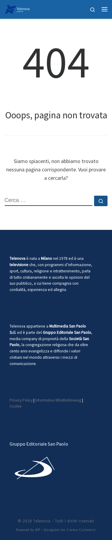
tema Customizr (83, 530)
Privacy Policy (21, 400)
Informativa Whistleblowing (58, 400)
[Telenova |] (17, 8)
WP (37, 530)
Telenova (41, 521)
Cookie (16, 406)
